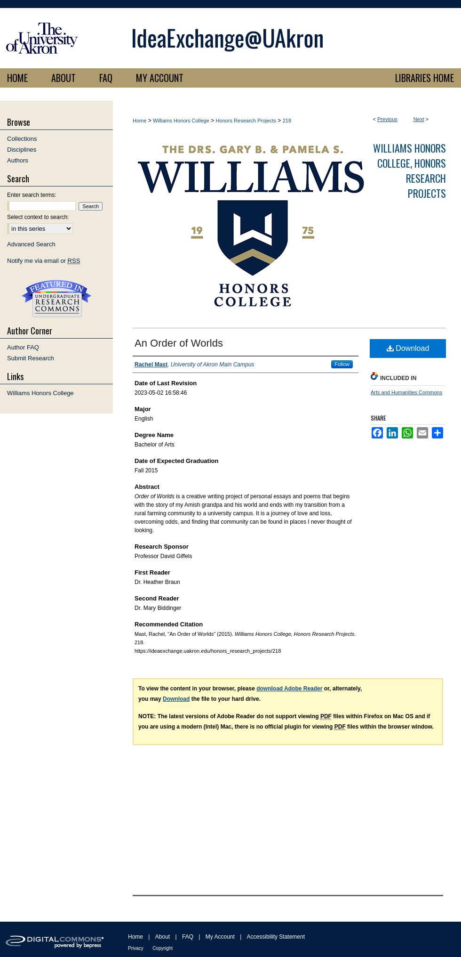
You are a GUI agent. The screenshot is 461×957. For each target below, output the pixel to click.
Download (408, 348)
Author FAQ (23, 347)
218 (287, 120)
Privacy (135, 948)
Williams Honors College (181, 120)
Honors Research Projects (246, 120)
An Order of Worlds (179, 343)
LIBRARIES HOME (424, 78)
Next (418, 119)
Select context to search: (38, 217)
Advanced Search (31, 244)
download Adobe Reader (289, 688)
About (162, 936)
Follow (342, 364)
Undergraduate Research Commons (56, 298)
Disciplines (21, 149)
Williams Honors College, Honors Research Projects (409, 170)
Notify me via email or (43, 260)
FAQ (187, 936)
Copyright (162, 948)
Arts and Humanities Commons (406, 392)
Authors (17, 160)
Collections (22, 138)
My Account (220, 936)
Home (139, 120)
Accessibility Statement (276, 936)
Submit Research (30, 358)
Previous (387, 119)
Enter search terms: (31, 195)
